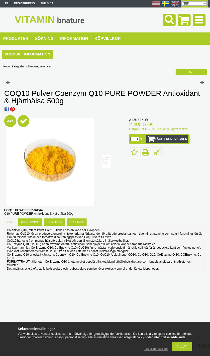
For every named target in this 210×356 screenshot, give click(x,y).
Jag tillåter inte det (156, 349)
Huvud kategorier (13, 66)
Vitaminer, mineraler (39, 66)
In (6, 3)
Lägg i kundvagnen (171, 139)
